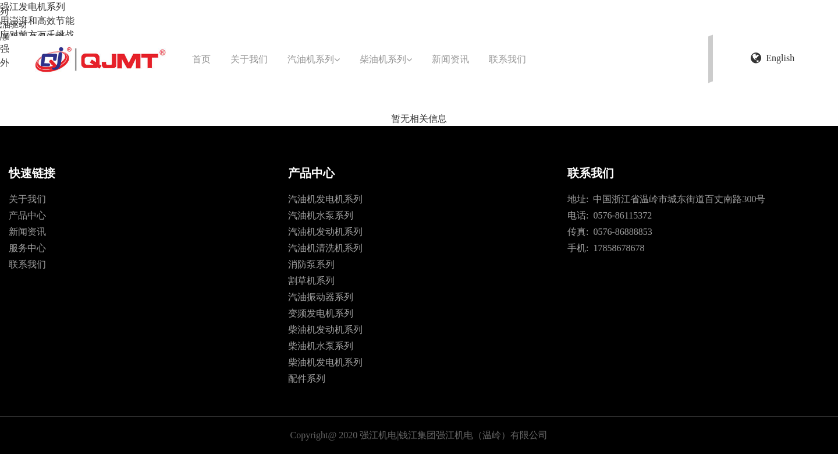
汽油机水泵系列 (320, 215)
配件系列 (306, 378)
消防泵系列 (311, 264)
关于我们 (249, 59)
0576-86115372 (620, 215)
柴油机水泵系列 (320, 346)
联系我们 (507, 59)
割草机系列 (311, 281)
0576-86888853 (620, 232)
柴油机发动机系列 (325, 330)
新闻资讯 (450, 59)
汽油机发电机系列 (325, 199)
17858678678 (616, 248)
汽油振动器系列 (320, 297)
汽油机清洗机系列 (325, 248)
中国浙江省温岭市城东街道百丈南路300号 (676, 199)
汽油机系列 (313, 59)
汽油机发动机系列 (325, 232)
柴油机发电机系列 (325, 362)
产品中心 (27, 215)
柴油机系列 (386, 59)
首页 (201, 59)
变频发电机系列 (320, 313)
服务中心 (27, 248)
